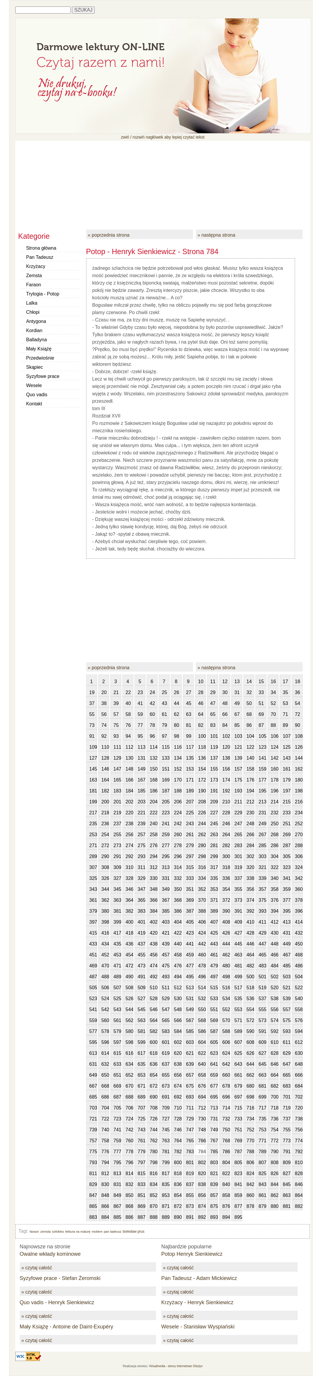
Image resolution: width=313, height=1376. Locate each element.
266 (250, 834)
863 (287, 1195)
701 (287, 1096)
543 (117, 1009)
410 (250, 922)
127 (93, 758)
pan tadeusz (113, 1231)
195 (262, 790)
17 (285, 681)
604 (202, 1042)
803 (214, 1162)
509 (141, 987)
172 (202, 779)
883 (93, 1217)
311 (141, 867)
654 (154, 1075)
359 (287, 889)
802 (202, 1162)
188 (178, 790)
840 (226, 1184)
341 (287, 878)
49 (237, 703)
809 (287, 1162)
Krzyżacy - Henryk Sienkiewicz (197, 1302)
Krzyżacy (35, 266)
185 (141, 790)
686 (105, 1096)
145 (93, 768)
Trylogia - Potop (42, 293)
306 (299, 856)
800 (178, 1162)
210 (226, 801)
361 (93, 900)
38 (104, 703)
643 (238, 1064)
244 (202, 823)
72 (297, 714)
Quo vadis (36, 394)
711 (190, 1107)
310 (129, 867)
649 (93, 1075)
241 (166, 823)
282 (226, 845)
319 (238, 867)
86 (249, 725)
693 (190, 1096)
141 (262, 758)
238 (129, 823)
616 (129, 1053)
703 (93, 1107)
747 (190, 1129)
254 (105, 834)
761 (141, 1140)
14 (249, 681)
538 (274, 998)
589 (238, 1031)
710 (178, 1107)
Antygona (36, 321)
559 (93, 1020)
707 (141, 1107)
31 (237, 692)
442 (202, 943)
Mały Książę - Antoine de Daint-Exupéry (66, 1327)
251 (287, 823)
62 (176, 714)
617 (141, 1053)
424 (202, 932)
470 (105, 965)
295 (166, 856)
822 (226, 1173)
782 (178, 1151)
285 (262, 845)
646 (274, 1064)
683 (287, 1086)
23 (140, 692)
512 (178, 987)
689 (141, 1096)
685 (93, 1096)
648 (299, 1064)
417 (117, 932)
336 (226, 878)
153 (190, 768)
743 (141, 1129)
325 (93, 878)
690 (154, 1096)
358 (274, 889)
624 (226, 1053)
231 (262, 812)
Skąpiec (34, 367)
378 (299, 900)
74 (104, 725)
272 (105, 845)
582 (154, 1031)
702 (299, 1096)
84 (225, 725)
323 (287, 867)
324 (299, 867)
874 (202, 1206)
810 (299, 1162)
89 (285, 725)
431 (287, 932)
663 (262, 1075)
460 (202, 954)
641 (214, 1064)
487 (93, 976)
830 (105, 1184)
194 (250, 790)
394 (274, 911)
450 (299, 943)
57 (116, 714)
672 (154, 1086)
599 (141, 1042)
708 (154, 1107)
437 (141, 943)
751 (238, 1129)
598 (129, 1042)
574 (274, 1020)
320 (250, 867)
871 (166, 1206)
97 (164, 736)
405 (190, 922)
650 (105, 1075)
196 (274, 790)
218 (105, 812)
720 (299, 1107)
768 (226, 1140)
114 (154, 747)
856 (202, 1195)
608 (250, 1042)
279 (190, 845)
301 (238, 856)
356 (250, 889)
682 (274, 1086)
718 (274, 1107)
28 (201, 692)
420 (154, 932)
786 (226, 1151)
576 (299, 1020)
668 (105, 1086)
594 (299, 1031)
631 (93, 1064)
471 (117, 965)
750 (226, 1129)
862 (274, 1195)
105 (262, 736)
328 (129, 878)
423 (190, 932)
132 (154, 758)
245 (214, 823)
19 (92, 692)
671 (141, 1086)
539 (287, 998)
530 (178, 998)
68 (249, 714)
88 (273, 725)
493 (166, 976)
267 (262, 834)
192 (226, 790)
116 (178, 747)
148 (129, 768)
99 (188, 736)
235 (93, 823)
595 (93, 1042)
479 (214, 965)
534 (226, 998)
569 (214, 1020)
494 (178, 976)
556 (274, 1009)
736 (274, 1118)
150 (154, 768)
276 (154, 845)
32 (249, 692)
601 (166, 1042)
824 (250, 1173)
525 (117, 998)
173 (214, 779)
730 (202, 1118)
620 (178, 1053)
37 (92, 703)
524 (105, 998)
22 (128, 692)
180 (299, 779)
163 (93, 779)
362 (105, 900)
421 (166, 932)
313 (166, 867)
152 (178, 768)
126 (299, 747)
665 (287, 1075)
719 (287, 1107)
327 (117, 878)
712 (202, 1107)
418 (129, 932)
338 (250, 878)
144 (299, 758)
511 (166, 987)
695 (214, 1096)
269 (287, 834)
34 (273, 692)
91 (92, 736)
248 (250, 823)
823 (238, 1173)
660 (226, 1075)
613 (93, 1053)
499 (238, 976)
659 (214, 1075)
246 (226, 823)
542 (105, 1009)
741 (117, 1129)
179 (287, 779)
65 (213, 714)
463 (238, 954)
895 (238, 1217)
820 (202, 1173)
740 (105, 1129)
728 (178, 1118)
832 (129, 1184)
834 (154, 1184)
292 (129, 856)
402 (154, 922)
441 (190, 943)
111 (117, 747)
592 (274, 1031)
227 (214, 812)
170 (178, 779)
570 (226, 1020)
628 (274, 1053)
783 (190, 1151)
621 (190, 1053)
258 (154, 834)
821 (214, 1173)
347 (141, 889)
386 (178, 911)
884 (105, 1217)
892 (202, 1217)
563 (141, 1020)
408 (226, 922)
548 (178, 1009)
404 (178, 922)
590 (250, 1031)
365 (141, 900)
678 (226, 1086)
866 (105, 1206)
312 (154, 867)
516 (226, 987)
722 (105, 1118)
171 (190, 779)
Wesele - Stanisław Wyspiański (198, 1327)
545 (141, 1009)
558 (299, 1009)
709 (166, 1107)
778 (129, 1151)
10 (201, 681)
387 (190, 911)
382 (129, 911)
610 (274, 1042)
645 (262, 1064)
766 (202, 1140)
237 (117, 823)
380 (105, 911)
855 (190, 1195)
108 (299, 736)
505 (93, 987)
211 (238, 801)
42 (152, 703)
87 (261, 725)
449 (287, 943)
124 (274, 747)
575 (287, 1020)
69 (261, 714)
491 (141, 976)
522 (299, 987)
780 (154, 1151)
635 (141, 1064)
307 (93, 867)
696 (226, 1096)
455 (141, 954)
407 (214, 922)
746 (178, 1129)
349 (166, 889)
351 (190, 889)
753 (262, 1129)
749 (214, 1129)
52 (273, 703)
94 (128, 736)
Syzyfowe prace (43, 376)
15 (261, 681)
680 (250, 1086)
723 (117, 1118)
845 (287, 1184)
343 (93, 889)
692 (178, 1096)
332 (178, 878)
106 (274, 736)
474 (154, 965)
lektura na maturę (78, 1231)
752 (250, 1129)
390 (226, 911)
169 (166, 779)
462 (226, 954)
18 (297, 681)
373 (238, 900)
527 (141, 998)
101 (214, 736)
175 (238, 779)
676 (202, 1086)
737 (287, 1118)
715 (238, 1107)
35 (285, 692)
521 (287, 987)
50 (249, 703)
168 (154, 779)
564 (154, 1020)
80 (176, 725)
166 (129, 779)
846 (299, 1184)
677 (214, 1086)
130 (129, 758)
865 (93, 1206)
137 (214, 758)
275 (141, 845)
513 (190, 987)
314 (178, 867)
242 (178, 823)
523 (93, 998)
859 (238, 1195)
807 (262, 1162)
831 (117, 1184)
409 (238, 922)
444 (226, 943)
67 (237, 714)
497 (214, 976)
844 (274, 1184)
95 (140, 736)
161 (287, 768)
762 (154, 1140)
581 (141, 1031)
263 (214, 834)
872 (178, 1206)
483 (262, 965)
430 (274, 932)
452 (105, 954)
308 (105, 867)
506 (105, 987)
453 (117, 954)
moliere (97, 1231)
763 (166, 1140)
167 (141, 779)
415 (93, 932)
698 (250, 1096)
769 (238, 1140)
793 (93, 1162)
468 (299, 954)
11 (213, 681)
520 (274, 987)
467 (287, 954)
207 (190, 801)
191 (214, 790)
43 (164, 703)
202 (129, 801)
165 (117, 779)
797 (141, 1162)
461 (214, 954)
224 (178, 812)
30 (225, 692)
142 (274, 758)
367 (166, 900)
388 (202, 911)
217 (93, 812)
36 (297, 692)
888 (154, 1217)
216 (299, 801)
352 (202, 889)
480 (226, 965)
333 (190, 878)
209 (214, 801)
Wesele (34, 385)
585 (190, 1031)
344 (105, 889)
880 (274, 1206)
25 (164, 692)
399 (117, 922)
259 (166, 834)
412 (274, 922)
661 (238, 1075)
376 (274, 900)
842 (250, 1184)
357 (262, 889)
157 (238, 768)
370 (202, 900)
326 (105, 878)
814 (129, 1173)
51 (261, 703)
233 (287, 812)
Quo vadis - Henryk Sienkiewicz (57, 1302)
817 (166, 1173)
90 (297, 725)
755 (287, 1129)
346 (129, 889)
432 (299, 932)
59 (140, 714)
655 (166, 1075)
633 (117, 1064)
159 (262, 768)
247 (238, 823)
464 (250, 954)
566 (178, 1020)
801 (190, 1162)
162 (299, 768)
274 (129, 845)
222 (154, 812)
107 (287, 736)
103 (238, 736)
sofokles (58, 1231)
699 (262, 1096)
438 (154, 943)
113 (141, 747)
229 (238, 812)
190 (202, 790)
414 (299, 922)
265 (238, 834)
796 (129, 1162)
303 (262, 856)
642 (226, 1064)
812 (105, 1173)
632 (105, 1064)
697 (238, 1096)
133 (166, 758)
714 (226, 1107)
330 (154, 878)
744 (154, 1129)
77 (140, 725)
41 (140, 703)
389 (214, 911)
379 (93, 911)
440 (178, 943)
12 (225, 681)
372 (226, 900)
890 (178, 1217)
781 (166, 1151)
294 (154, 856)
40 (128, 703)
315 (190, 867)
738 (299, 1118)
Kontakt (34, 403)
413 (287, 922)
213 (262, 801)
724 (129, 1118)
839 (214, 1184)
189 (190, 790)
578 (105, 1031)
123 (262, 747)
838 (202, 1184)
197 (287, 790)
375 (262, 900)
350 (178, 889)
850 (129, 1195)
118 (202, 747)
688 (129, 1096)
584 (178, 1031)
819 (190, 1173)
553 (238, 1009)
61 (164, 714)
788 (250, 1151)
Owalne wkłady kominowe (50, 1254)
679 (238, 1086)
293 (141, 856)
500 (250, 976)
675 (190, 1086)
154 (202, 768)
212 (250, 801)
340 (274, 878)
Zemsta (34, 275)
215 (287, 801)
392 (250, 911)
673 (166, 1086)
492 (154, 976)
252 (299, 823)
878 (250, 1206)
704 (105, 1107)
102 (226, 736)
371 (214, 900)
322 (274, 867)
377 (287, 900)
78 (152, 725)
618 (154, 1053)
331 (166, 878)
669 (117, 1086)
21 (116, 692)
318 (226, 867)
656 (178, 1075)
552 (226, 1009)
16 (273, 681)
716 (250, 1107)
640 (202, 1064)
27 (188, 692)
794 (105, 1162)
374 (250, 900)
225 (190, 812)
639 (190, 1064)
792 (299, 1151)
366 (154, 900)
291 (117, 856)
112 (129, 747)
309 (117, 867)
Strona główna (41, 248)
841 (238, 1184)
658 (202, 1075)
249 (262, 823)
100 (202, 736)
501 (262, 976)
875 (214, 1206)
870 (154, 1206)
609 (262, 1042)
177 (262, 779)
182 (105, 790)
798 (154, 1162)
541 (93, 1009)
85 (237, 725)
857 (214, 1195)
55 (92, 714)
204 (154, 801)
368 (178, 900)
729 (190, 1118)
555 (262, 1009)
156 (226, 768)
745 (166, 1129)
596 (105, 1042)
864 (299, 1195)
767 (214, 1140)
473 (141, 965)
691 (166, 1096)
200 (105, 801)
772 (274, 1140)
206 (178, 801)
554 (250, 1009)
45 (188, 703)
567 (190, 1020)
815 (141, 1173)
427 (238, 932)
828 (299, 1173)
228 (226, 812)
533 (214, 998)
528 (154, 998)
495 (190, 976)
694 (202, 1096)
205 (166, 801)
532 (202, 998)
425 (214, 932)
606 (226, 1042)
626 (250, 1053)
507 (117, 987)
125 (287, 747)
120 (226, 747)
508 (129, 987)
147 (117, 768)
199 (93, 801)
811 (93, 1173)
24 (152, 692)
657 (190, 1075)
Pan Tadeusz (39, 257)
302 (250, 856)
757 (93, 1140)
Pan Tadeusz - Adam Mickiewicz (199, 1278)
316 (202, 867)
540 (299, 998)
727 (166, 1118)
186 (154, 790)
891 (190, 1217)
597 (117, 1042)
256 (129, 834)
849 (117, 1195)
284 (250, 845)
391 (238, 911)
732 (226, 1118)
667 (93, 1086)
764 (178, 1140)
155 (214, 768)
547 (166, 1009)
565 (166, 1020)
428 (250, 932)
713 (214, 1107)
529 (166, 998)
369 (190, 900)
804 (226, 1162)
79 (164, 725)
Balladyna (36, 339)
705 (117, 1107)
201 (117, 801)
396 (299, 911)
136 (202, 758)
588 (226, 1031)
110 (105, 747)
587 (214, 1031)
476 (178, 965)
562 (129, 1020)
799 (166, 1162)
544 (129, 1009)
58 (128, 714)
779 (141, 1151)
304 (274, 856)
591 (262, 1031)
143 (287, 758)
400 (129, 922)
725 (141, 1118)
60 (152, 714)
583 (166, 1031)
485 (287, 965)
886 (129, 1217)
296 (178, 856)
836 (178, 1184)
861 (262, 1195)
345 (117, 889)
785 (214, 1151)
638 (178, 1064)
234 (299, 812)
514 (202, 987)
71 (285, 714)
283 (238, 845)
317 (214, 867)
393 (262, 911)
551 (214, 1009)
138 (226, 758)
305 (287, 856)
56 (104, 714)
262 (202, 834)
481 (238, 965)
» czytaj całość (37, 1267)
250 (274, 823)
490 (129, 976)
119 (214, 747)
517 (238, 987)
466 (274, 954)
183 (117, 790)
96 (152, 736)
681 (262, 1086)
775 (93, 1151)
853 (166, 1195)
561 (117, 1020)
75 (116, 725)
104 (250, 736)
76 (128, 725)
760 (129, 1140)
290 (105, 856)
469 (93, 965)
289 (93, 856)
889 (166, 1217)
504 (299, 976)
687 (117, 1096)
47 (213, 703)
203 (141, 801)
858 (226, 1195)
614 (105, 1053)
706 (129, 1107)
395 (287, 911)
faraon (34, 1231)
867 (117, 1206)
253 (93, 834)
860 (250, 1195)
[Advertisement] (162, 182)
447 (262, 943)
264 (226, 834)
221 (141, 812)
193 (238, 790)
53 (285, 703)
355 (238, 889)
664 (274, 1075)
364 (129, 900)
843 (262, 1184)
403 (166, 922)
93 (116, 736)
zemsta (45, 1231)
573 (262, 1020)
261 (190, 834)
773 (287, 1140)
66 (225, 714)
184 (129, 790)
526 (129, 998)
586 (202, 1031)
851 (141, 1195)
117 (190, 747)
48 (225, 703)
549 (190, 1009)
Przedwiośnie (40, 357)
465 (262, 954)
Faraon (33, 284)
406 (202, 922)
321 (262, 867)
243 (190, 823)
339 (262, 878)
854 (178, 1195)
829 (93, 1184)
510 (154, 987)
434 (105, 943)
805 (238, 1162)
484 (274, 965)
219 (117, 812)
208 (202, 801)
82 (201, 725)
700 (274, 1096)
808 (274, 1162)
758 (105, 1140)
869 (141, 1206)
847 (93, 1195)
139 (238, 758)
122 (250, 747)
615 (117, 1053)
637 (166, 1064)
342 (299, 878)
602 (178, 1042)
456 (154, 954)
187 (166, 790)
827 (287, 1173)
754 (274, 1129)
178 (274, 779)
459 (190, 954)
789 (262, 1151)
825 (262, 1173)
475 (166, 965)
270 (299, 834)
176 (250, 779)
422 (178, 932)
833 (141, 1184)
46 (201, 703)
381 (117, 911)
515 (214, 987)
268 (274, 834)
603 (190, 1042)
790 (274, 1151)
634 (129, 1064)
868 (129, 1206)
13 (237, 681)
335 (214, 878)
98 (176, 736)
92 (104, 736)
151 (166, 768)
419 (141, 932)
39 (116, 703)
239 (141, 823)
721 (93, 1118)
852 (154, 1195)
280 (202, 845)
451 (93, 954)
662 (250, 1075)
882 (299, 1206)
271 (93, 845)
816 (154, 1173)
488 (105, 976)
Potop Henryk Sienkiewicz (192, 1254)
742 (129, 1129)
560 (105, 1020)
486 (299, 965)
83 (213, 725)
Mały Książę (39, 348)
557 (287, 1009)
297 (190, 856)
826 (274, 1173)
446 (250, 943)
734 (250, 1118)
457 (166, 954)
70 (273, 714)
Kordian (34, 330)
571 (238, 1020)
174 (226, 779)
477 (190, 965)
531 (190, 998)
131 (141, 758)
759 (117, 1140)
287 (287, 845)
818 (178, 1173)
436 (129, 943)
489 (117, 976)
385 (166, 911)
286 (274, 845)
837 (190, 1184)
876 (226, 1206)
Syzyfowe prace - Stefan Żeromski (60, 1278)
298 (202, 856)
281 (214, 845)
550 (202, 1009)
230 (250, 812)
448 (274, 943)
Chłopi (33, 312)
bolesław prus (133, 1231)
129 (117, 758)
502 (274, 976)
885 (117, 1217)
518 (250, 987)
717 (262, 1107)
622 (202, 1053)
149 (141, 768)
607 (238, 1042)
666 (299, 1075)
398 (105, 922)
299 (214, 856)
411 (262, 922)
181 (93, 790)
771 (262, 1140)
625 (238, 1053)
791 (287, 1151)
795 (117, 1162)
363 (117, 900)
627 (262, 1053)
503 (287, 976)
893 (214, 1217)
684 (299, 1086)
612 (299, 1042)
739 (93, 1129)
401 (141, 922)
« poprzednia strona (109, 235)
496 (202, 976)
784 (202, 1151)
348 (154, 889)
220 (129, 812)
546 (154, 1009)
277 (166, 845)
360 (299, 889)
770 (250, 1140)
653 (141, 1075)
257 (141, 834)
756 (299, 1129)
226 (202, 812)
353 (214, 889)
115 (166, 747)
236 (105, 823)
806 (250, 1162)
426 (226, 932)
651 (117, 1075)
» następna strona (216, 235)
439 (166, 943)
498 (226, 976)
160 (274, 768)
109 (93, 747)
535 (238, 998)
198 (299, 790)
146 (105, 768)
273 (117, 845)
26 (176, 692)
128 (105, 758)
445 (238, 943)
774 (299, 1140)
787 (238, 1151)
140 (250, 758)
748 (202, 1129)
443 (214, 943)
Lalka (31, 303)
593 (287, 1031)
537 (262, 998)
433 (93, 943)
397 (93, 922)
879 (262, 1206)
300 (226, 856)
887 (141, 1217)
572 (250, 1020)
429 (262, 932)
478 (202, 965)
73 (92, 725)
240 (154, 823)
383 (141, 911)
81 (188, 725)
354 (226, 889)
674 (178, 1086)
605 (214, 1042)
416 (105, 932)
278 (178, 845)
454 (129, 954)
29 (213, 692)
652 (129, 1075)
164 (105, 779)
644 (250, 1064)
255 (117, 834)
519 (262, 987)
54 (297, 703)
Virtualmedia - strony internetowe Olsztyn (176, 1366)
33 (261, 692)
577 (93, 1031)
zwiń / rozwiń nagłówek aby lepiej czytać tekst (162, 137)
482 (250, 965)
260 (178, 834)
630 (299, 1053)
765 (190, 1140)
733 (238, 1118)
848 (105, 1195)
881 (287, 1206)
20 (104, 692)
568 (202, 1020)
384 (154, 911)
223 (166, 812)
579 (117, 1031)
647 (287, 1064)
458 (178, 954)
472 (129, 965)
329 (141, 878)
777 (117, 1151)
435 (117, 943)
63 (188, 714)
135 (190, 758)
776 (105, 1151)
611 (287, 1042)
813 (117, 1173)
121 (238, 747)
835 (166, 1184)
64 (201, 714)
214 (274, 801)
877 (238, 1206)
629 (287, 1053)
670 (129, 1086)
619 (166, 1053)
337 (238, 878)
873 (190, 1206)
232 (274, 812)
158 (250, 768)
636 (154, 1064)
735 (262, 1118)
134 (178, 758)
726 (154, 1118)
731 (214, 1118)
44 (176, 703)
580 (129, 1031)
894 (226, 1217)
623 (214, 1053)
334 (202, 878)
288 (299, 845)
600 (154, 1042)
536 (250, 998)
